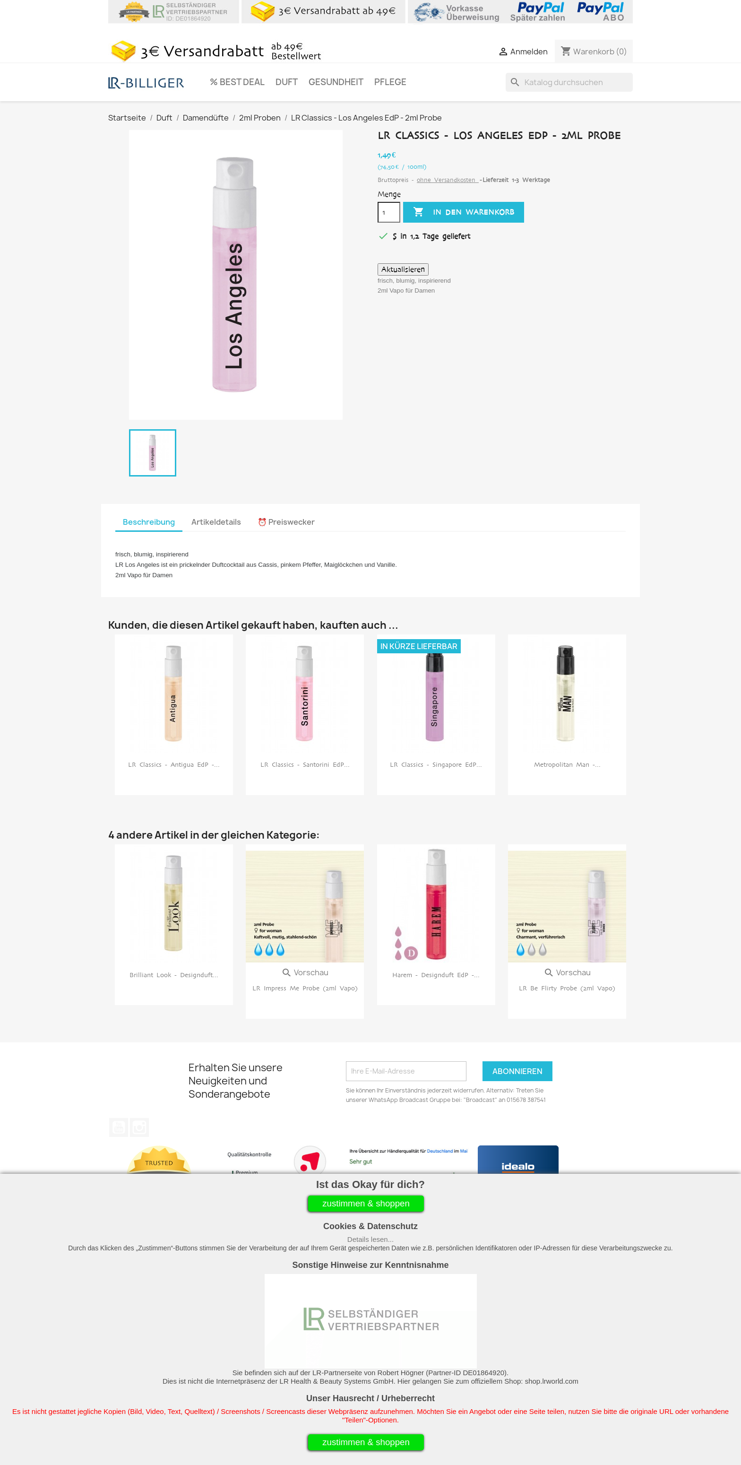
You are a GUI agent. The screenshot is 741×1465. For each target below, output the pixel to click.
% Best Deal (237, 82)
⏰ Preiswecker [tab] (286, 522)
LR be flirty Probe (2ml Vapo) (567, 988)
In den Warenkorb (463, 212)
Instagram (139, 1127)
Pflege (390, 82)
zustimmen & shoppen (366, 1203)
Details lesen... (370, 1239)
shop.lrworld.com (551, 1381)
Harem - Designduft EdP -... (436, 975)
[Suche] (569, 82)
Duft (287, 82)
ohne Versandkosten (448, 179)
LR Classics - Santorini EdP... (305, 765)
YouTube (118, 1127)
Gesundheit (336, 82)
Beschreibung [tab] (149, 522)
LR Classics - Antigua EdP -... (174, 765)
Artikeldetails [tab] (216, 522)
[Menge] (389, 212)
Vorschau (304, 972)
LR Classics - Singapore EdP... (436, 765)
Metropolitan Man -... (567, 765)
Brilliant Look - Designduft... (173, 975)
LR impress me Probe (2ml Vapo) (305, 988)
